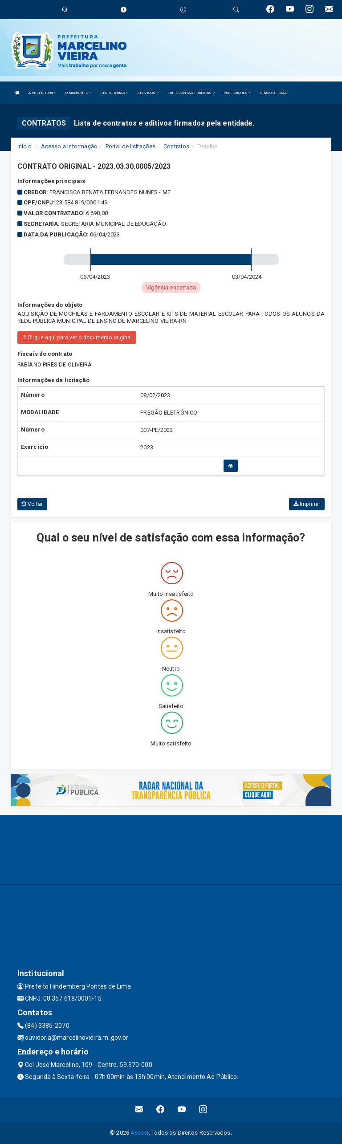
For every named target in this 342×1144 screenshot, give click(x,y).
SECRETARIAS (114, 93)
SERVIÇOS (148, 93)
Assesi (139, 1132)
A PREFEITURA (42, 93)
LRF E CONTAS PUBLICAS (191, 93)
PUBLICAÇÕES (237, 93)
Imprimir (306, 504)
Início (24, 146)
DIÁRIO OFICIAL (273, 93)
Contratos (176, 146)
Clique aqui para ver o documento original (77, 337)
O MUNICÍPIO (78, 93)
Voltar (32, 504)
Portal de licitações (130, 146)
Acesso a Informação (69, 146)
